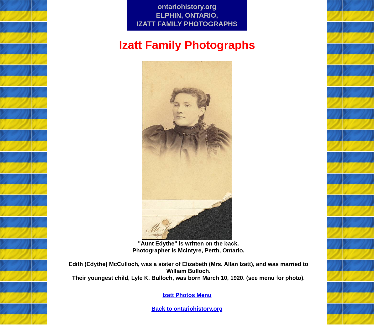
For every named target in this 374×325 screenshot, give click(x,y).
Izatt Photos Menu (186, 295)
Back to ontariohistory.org (187, 308)
